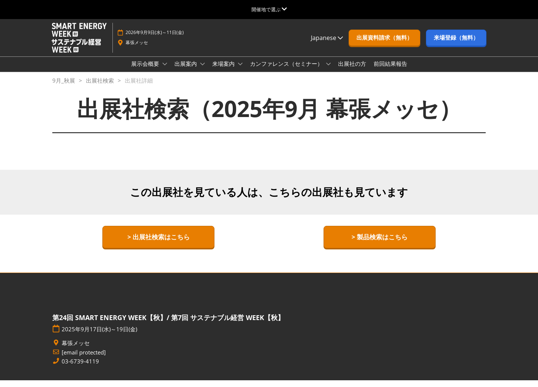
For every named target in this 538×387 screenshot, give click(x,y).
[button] (384, 45)
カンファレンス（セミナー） (287, 70)
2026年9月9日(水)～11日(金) (155, 39)
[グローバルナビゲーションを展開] (269, 9)
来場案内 (224, 70)
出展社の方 (352, 70)
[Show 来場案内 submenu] (240, 71)
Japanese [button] (327, 45)
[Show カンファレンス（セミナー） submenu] (328, 71)
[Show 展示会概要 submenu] (165, 71)
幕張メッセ (137, 49)
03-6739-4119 (80, 368)
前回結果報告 (390, 70)
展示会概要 (146, 70)
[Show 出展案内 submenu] (202, 71)
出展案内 (186, 70)
